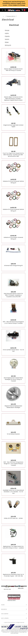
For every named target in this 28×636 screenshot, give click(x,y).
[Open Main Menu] (2, 10)
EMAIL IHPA (20, 588)
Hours (2, 604)
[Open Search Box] (5, 10)
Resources (4, 609)
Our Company (4, 613)
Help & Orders (5, 618)
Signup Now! (14, 597)
